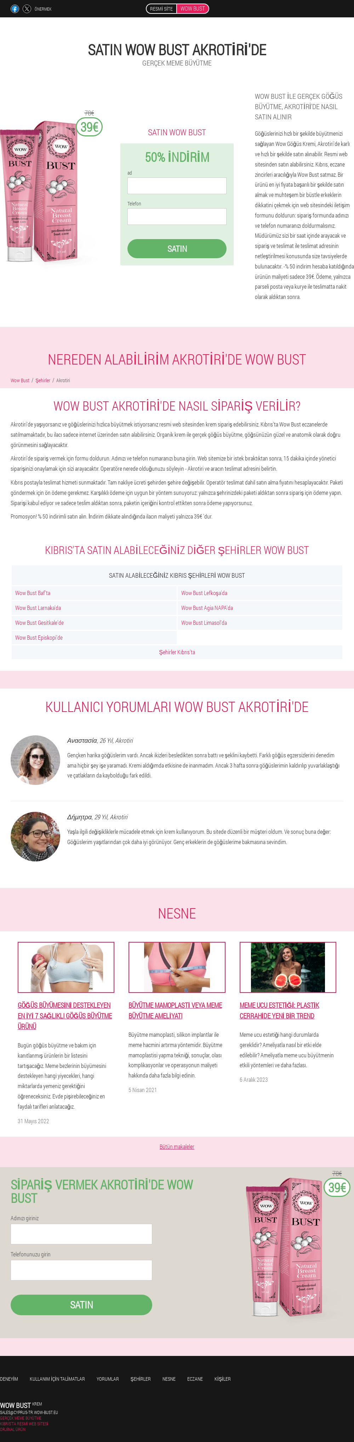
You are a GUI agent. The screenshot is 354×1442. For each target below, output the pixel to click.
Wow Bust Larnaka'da (38, 607)
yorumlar (108, 1378)
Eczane (195, 1378)
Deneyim (9, 1378)
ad (129, 172)
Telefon (134, 203)
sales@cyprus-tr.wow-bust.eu (29, 1412)
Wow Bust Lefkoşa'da (204, 592)
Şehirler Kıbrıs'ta (177, 652)
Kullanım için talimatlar (57, 1378)
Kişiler (223, 1378)
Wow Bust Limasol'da (204, 622)
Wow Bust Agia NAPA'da (207, 607)
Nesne (169, 1378)
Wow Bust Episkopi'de (39, 637)
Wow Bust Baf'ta (32, 592)
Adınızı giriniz (25, 1218)
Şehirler (141, 1378)
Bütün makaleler (177, 1146)
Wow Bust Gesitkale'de (39, 622)
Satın (177, 248)
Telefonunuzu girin (31, 1254)
